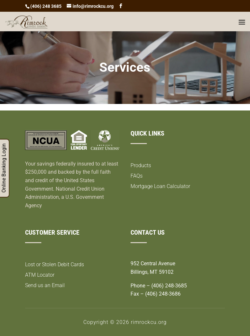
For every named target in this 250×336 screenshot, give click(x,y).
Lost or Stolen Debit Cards (54, 264)
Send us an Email (45, 285)
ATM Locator (39, 275)
